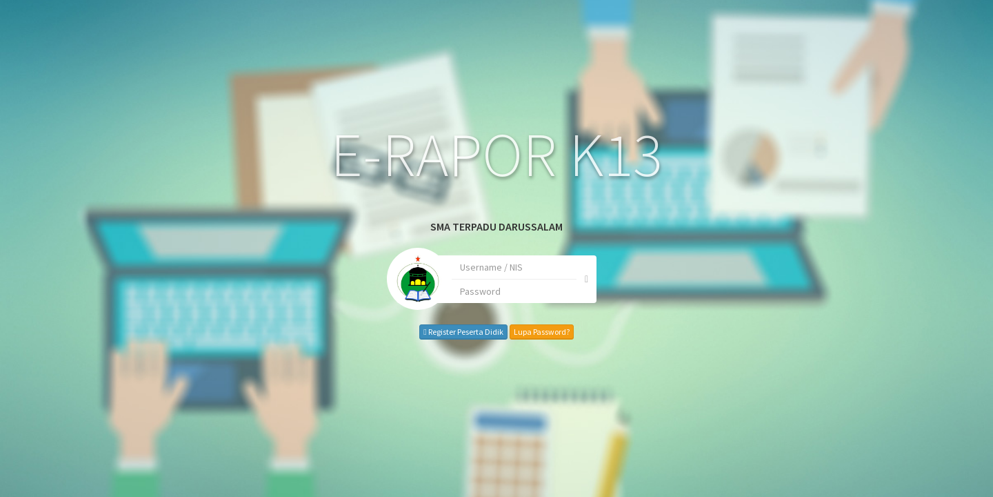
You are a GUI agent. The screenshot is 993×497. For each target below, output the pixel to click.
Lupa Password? (502, 332)
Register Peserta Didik (424, 332)
